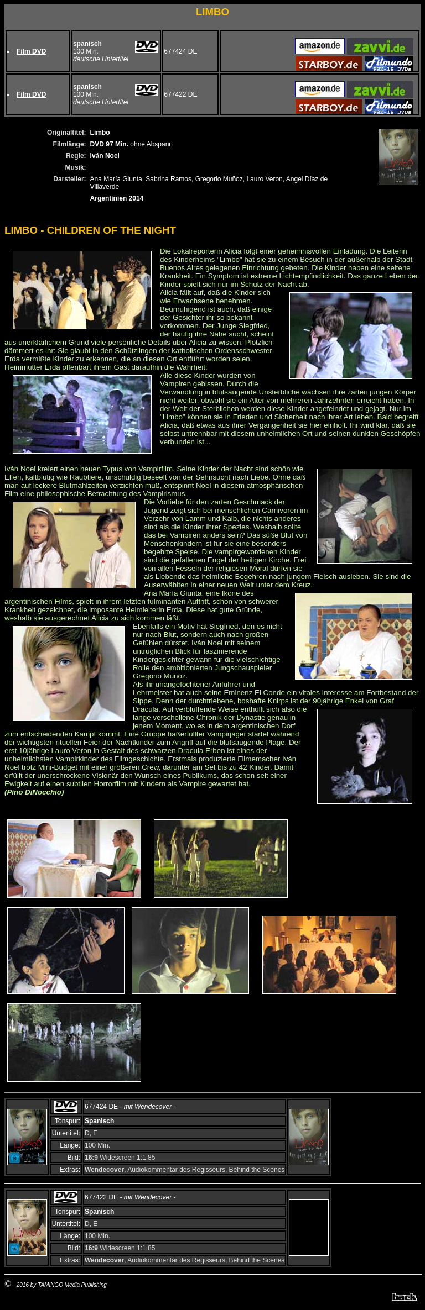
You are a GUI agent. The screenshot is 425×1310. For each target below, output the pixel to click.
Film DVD (31, 51)
